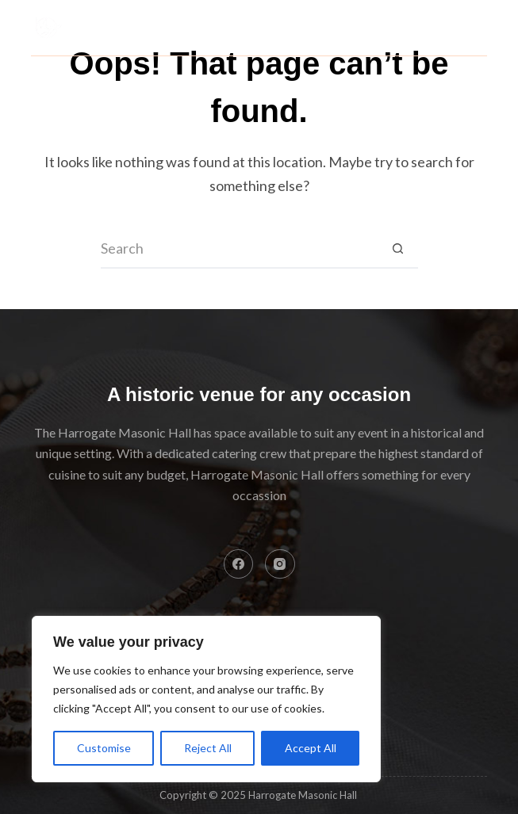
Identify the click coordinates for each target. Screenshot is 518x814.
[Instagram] (280, 564)
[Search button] (398, 249)
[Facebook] (239, 564)
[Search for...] (239, 249)
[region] (206, 699)
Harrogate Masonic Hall (216, 17)
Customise (104, 748)
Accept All (310, 748)
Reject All (208, 748)
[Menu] (480, 28)
